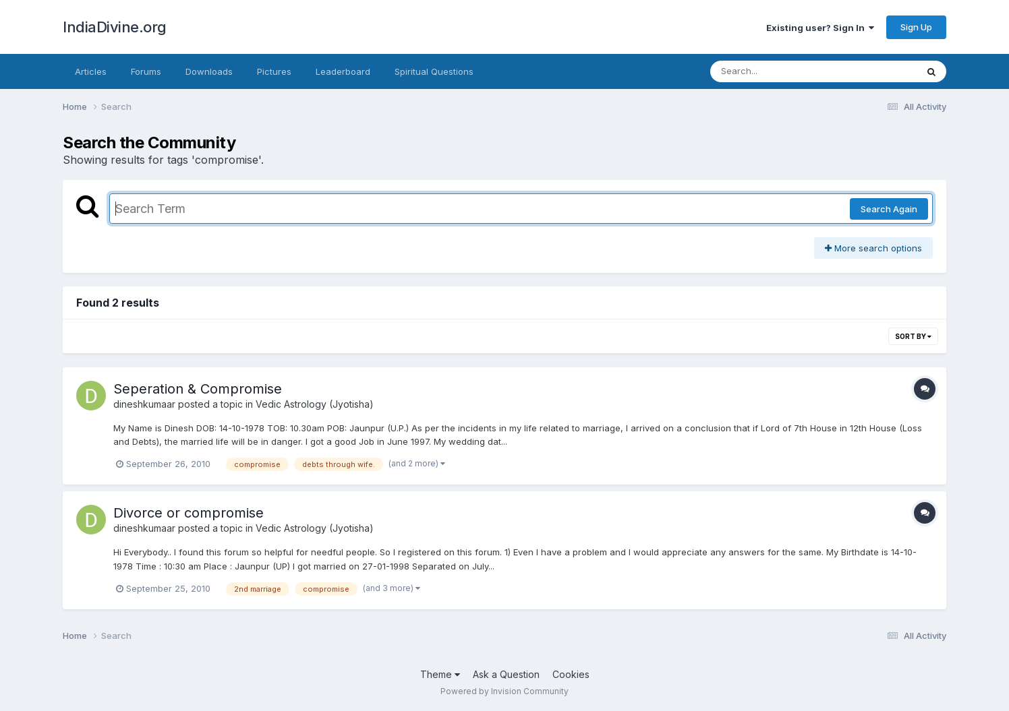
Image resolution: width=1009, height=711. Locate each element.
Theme (440, 674)
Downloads (209, 71)
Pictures (274, 71)
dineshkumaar (144, 404)
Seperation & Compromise (197, 389)
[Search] (776, 71)
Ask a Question (506, 674)
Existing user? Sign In (820, 27)
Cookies (570, 674)
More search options (873, 248)
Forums (146, 71)
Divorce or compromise (188, 513)
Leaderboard (343, 71)
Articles (91, 71)
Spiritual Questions (434, 71)
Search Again (889, 209)
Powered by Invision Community (504, 691)
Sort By (913, 336)
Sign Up (916, 27)
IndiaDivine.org (115, 27)
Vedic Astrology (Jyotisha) (315, 404)
